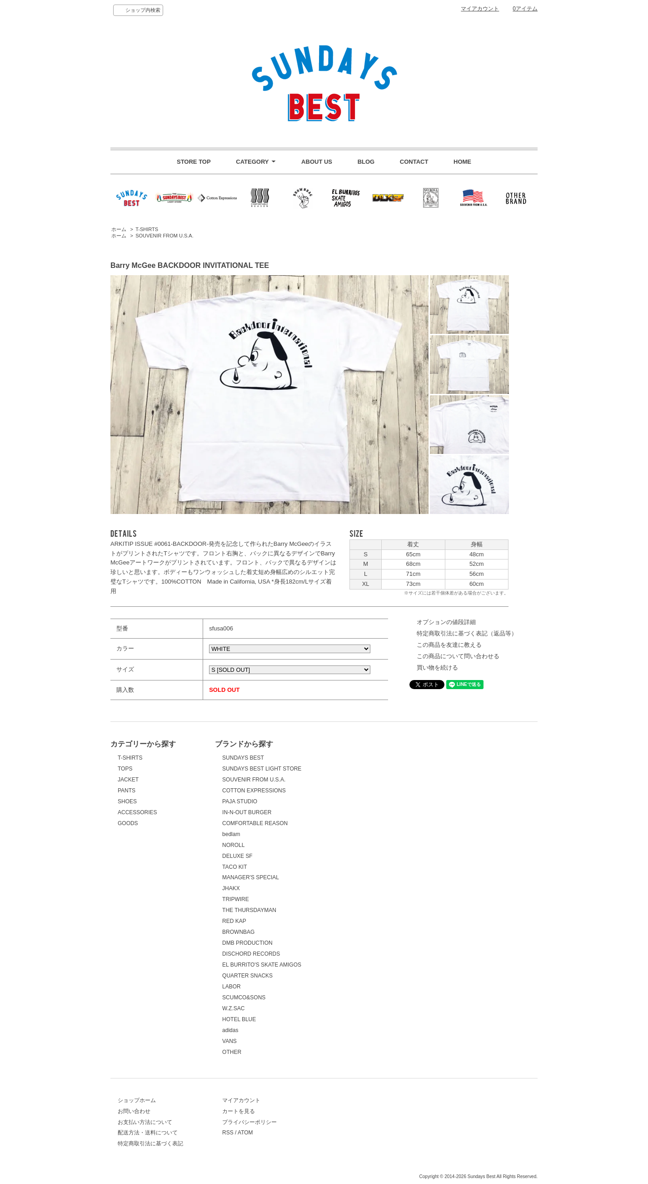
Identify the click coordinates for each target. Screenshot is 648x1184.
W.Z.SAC (233, 1008)
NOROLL (233, 845)
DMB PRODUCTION (247, 943)
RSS (228, 1132)
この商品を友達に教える (449, 644)
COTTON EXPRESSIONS (254, 790)
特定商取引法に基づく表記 (150, 1143)
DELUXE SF (237, 856)
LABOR (231, 986)
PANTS (126, 790)
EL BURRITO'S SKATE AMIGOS (261, 965)
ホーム (118, 229)
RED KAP (234, 921)
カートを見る (238, 1111)
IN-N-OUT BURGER (246, 812)
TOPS (125, 769)
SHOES (127, 801)
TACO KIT (234, 867)
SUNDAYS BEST (243, 758)
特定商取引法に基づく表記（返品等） (467, 633)
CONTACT (414, 161)
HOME (462, 161)
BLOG (366, 161)
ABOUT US (316, 161)
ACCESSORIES (137, 812)
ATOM (245, 1132)
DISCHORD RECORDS (251, 954)
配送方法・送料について (148, 1132)
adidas (230, 1030)
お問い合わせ (134, 1111)
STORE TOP (194, 161)
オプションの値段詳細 (446, 622)
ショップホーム (137, 1100)
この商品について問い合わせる (458, 656)
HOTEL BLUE (239, 1019)
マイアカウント (480, 8)
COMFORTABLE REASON (255, 823)
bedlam (231, 834)
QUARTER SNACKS (247, 975)
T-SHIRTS (146, 229)
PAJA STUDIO (239, 801)
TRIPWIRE (235, 899)
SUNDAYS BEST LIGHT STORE (261, 769)
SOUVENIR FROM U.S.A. (164, 235)
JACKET (128, 779)
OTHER (231, 1052)
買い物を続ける (437, 667)
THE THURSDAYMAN (249, 910)
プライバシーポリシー (249, 1122)
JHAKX (231, 888)
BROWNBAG (238, 932)
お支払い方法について (145, 1122)
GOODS (128, 823)
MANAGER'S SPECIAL (250, 877)
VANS (229, 1041)
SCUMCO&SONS (243, 997)
